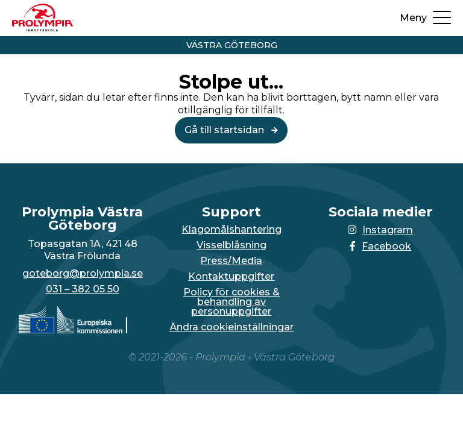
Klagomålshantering (231, 229)
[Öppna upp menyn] (425, 18)
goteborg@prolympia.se (82, 273)
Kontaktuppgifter (231, 276)
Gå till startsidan (231, 130)
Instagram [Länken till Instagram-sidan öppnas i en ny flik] (380, 230)
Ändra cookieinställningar (231, 327)
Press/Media (231, 261)
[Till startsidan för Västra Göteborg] (42, 28)
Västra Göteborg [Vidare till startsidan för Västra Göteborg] (231, 45)
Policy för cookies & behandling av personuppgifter (231, 302)
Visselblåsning (231, 245)
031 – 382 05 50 (82, 289)
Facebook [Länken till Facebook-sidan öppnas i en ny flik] (380, 246)
